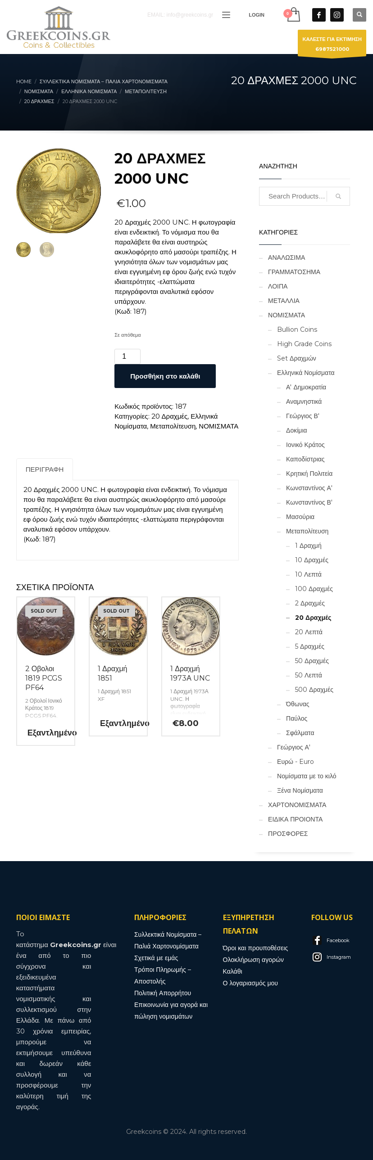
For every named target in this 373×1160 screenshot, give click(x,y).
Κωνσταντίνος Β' (309, 502)
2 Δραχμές (310, 603)
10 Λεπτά (308, 574)
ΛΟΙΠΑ (277, 286)
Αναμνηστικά (304, 401)
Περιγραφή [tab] (45, 469)
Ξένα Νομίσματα (300, 790)
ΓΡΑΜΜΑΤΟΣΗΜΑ (294, 272)
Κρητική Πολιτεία (309, 473)
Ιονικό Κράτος (305, 445)
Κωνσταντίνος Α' (309, 488)
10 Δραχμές (311, 560)
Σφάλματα (300, 733)
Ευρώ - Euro (295, 762)
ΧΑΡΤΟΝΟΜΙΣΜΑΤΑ (297, 805)
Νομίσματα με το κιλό (306, 776)
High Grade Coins (304, 344)
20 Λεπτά (309, 632)
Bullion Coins (297, 329)
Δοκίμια (296, 430)
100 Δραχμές (314, 589)
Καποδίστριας (305, 459)
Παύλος (296, 718)
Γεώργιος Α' (293, 747)
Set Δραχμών (296, 358)
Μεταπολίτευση (173, 426)
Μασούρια (300, 517)
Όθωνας (297, 704)
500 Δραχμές (314, 690)
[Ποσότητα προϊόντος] (127, 356)
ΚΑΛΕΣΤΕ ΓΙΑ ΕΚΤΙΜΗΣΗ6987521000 (332, 46)
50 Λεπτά (308, 675)
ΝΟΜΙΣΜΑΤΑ (218, 426)
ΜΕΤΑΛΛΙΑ (284, 301)
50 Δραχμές (312, 661)
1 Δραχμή (308, 546)
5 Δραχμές (309, 646)
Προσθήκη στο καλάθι (165, 376)
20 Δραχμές (169, 416)
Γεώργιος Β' (302, 416)
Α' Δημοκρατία (306, 387)
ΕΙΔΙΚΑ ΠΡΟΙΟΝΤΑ (295, 819)
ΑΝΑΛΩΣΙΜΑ (286, 257)
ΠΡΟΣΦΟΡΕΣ (288, 834)
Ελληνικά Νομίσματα (305, 373)
